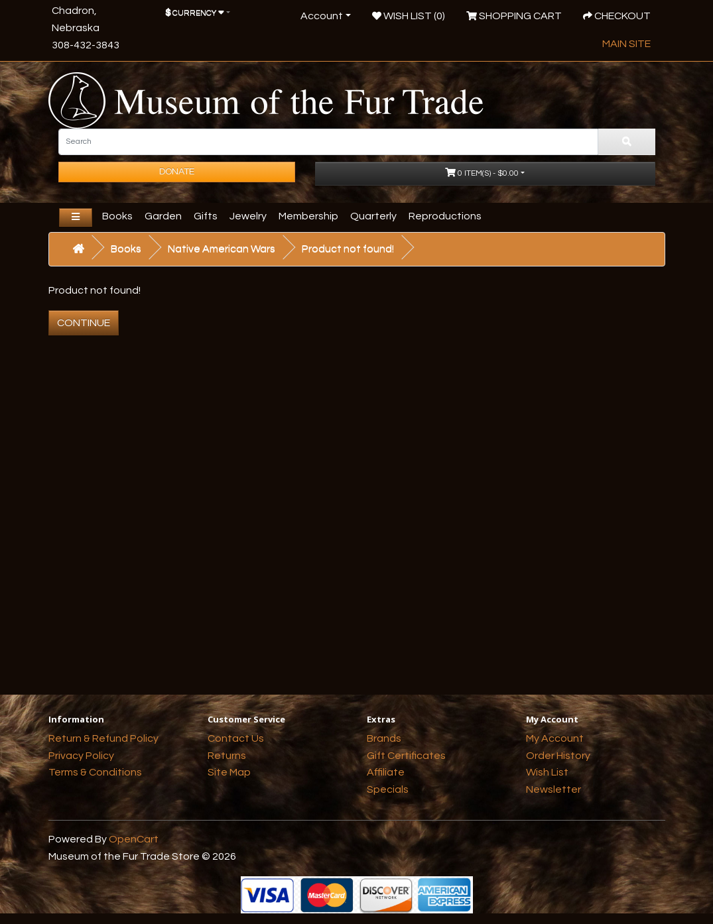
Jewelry (248, 216)
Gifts (206, 216)
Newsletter (553, 789)
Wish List (547, 772)
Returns (227, 755)
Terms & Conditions (95, 772)
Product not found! (348, 248)
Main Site (626, 43)
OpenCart (134, 839)
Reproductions (445, 216)
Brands (384, 738)
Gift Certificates (406, 755)
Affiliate (386, 772)
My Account (555, 738)
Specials (388, 789)
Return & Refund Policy (103, 738)
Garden (163, 216)
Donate (176, 171)
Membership (308, 216)
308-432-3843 (85, 45)
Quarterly (373, 216)
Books (117, 216)
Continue (83, 323)
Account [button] (321, 16)
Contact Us (236, 738)
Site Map (229, 772)
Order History (558, 755)
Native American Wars (221, 248)
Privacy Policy (81, 755)
